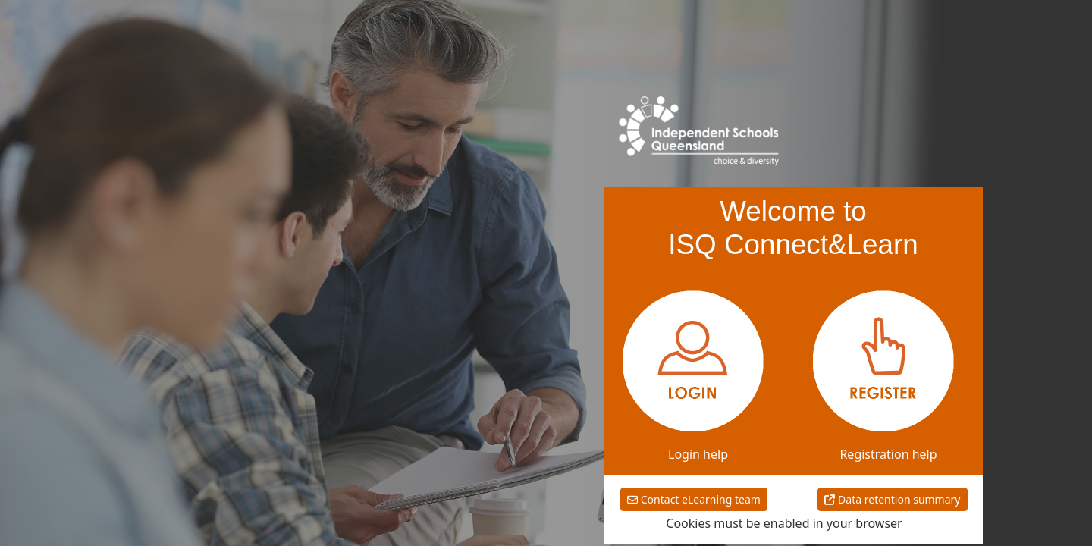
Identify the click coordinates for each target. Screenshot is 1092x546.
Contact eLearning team (694, 499)
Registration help (888, 454)
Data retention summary (892, 499)
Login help (698, 454)
